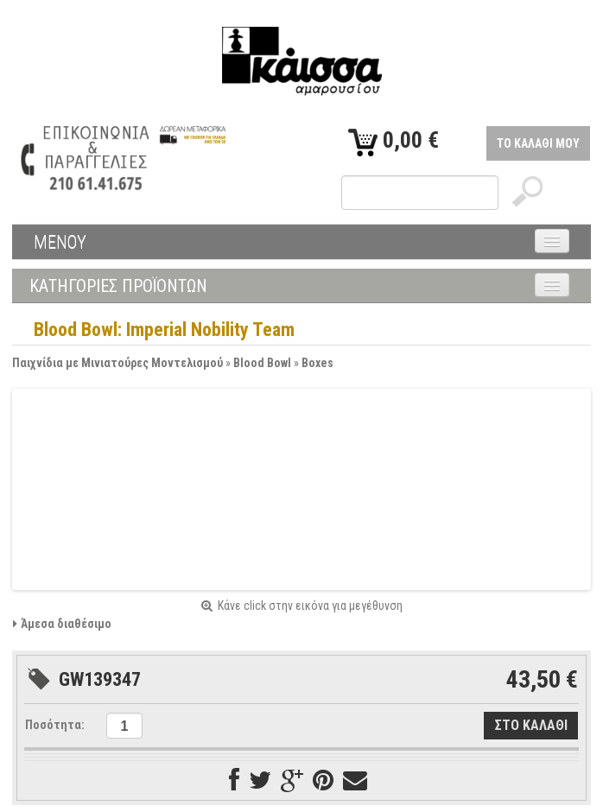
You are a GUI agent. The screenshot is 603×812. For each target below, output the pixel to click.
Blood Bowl (262, 363)
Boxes (317, 363)
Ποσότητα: (55, 725)
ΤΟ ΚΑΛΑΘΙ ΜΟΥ (538, 143)
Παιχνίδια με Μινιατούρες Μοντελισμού (117, 363)
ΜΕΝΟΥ (60, 242)
